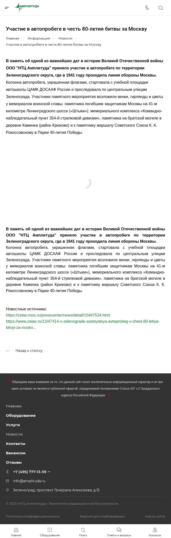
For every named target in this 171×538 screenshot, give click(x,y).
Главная (13, 406)
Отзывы (14, 462)
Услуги (13, 424)
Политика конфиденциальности (33, 516)
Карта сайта (155, 516)
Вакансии (16, 453)
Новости (14, 434)
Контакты (15, 443)
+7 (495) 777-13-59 (29, 471)
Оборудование (21, 415)
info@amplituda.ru (29, 481)
